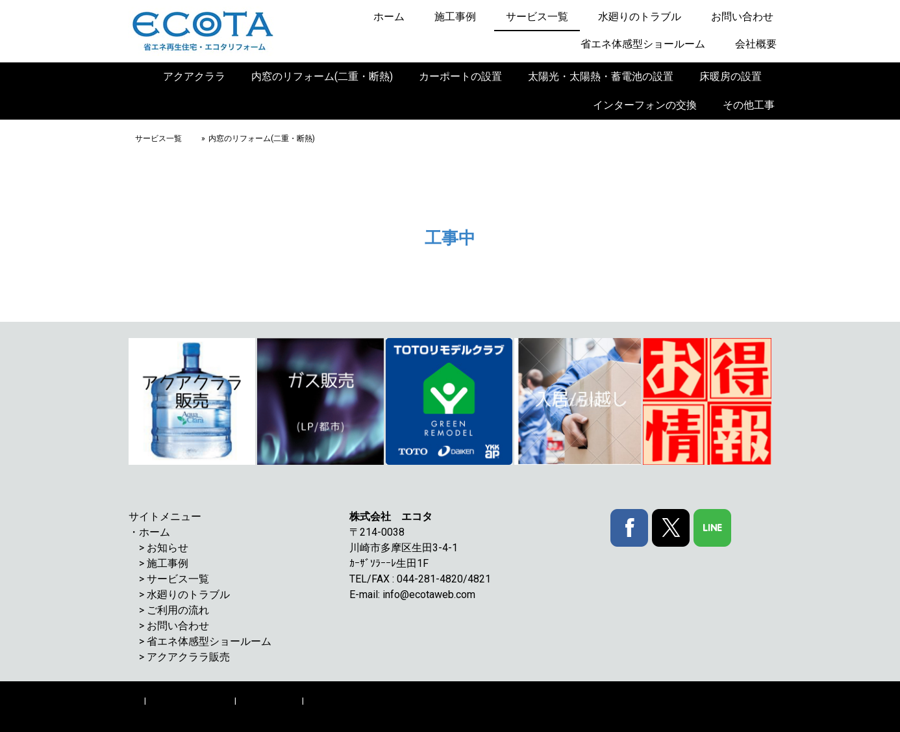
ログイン (758, 713)
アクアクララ (194, 76)
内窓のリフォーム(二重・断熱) (322, 76)
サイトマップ (331, 700)
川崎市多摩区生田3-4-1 (408, 548)
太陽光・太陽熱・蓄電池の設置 (600, 76)
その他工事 (749, 105)
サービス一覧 (537, 16)
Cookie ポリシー (269, 700)
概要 (133, 700)
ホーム (389, 16)
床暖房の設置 (730, 76)
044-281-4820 (430, 579)
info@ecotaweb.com (428, 594)
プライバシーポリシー (190, 700)
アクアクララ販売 (188, 657)
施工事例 (455, 16)
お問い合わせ (742, 16)
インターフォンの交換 (645, 105)
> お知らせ (163, 548)
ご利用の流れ (178, 610)
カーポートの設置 (460, 76)
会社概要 (756, 44)
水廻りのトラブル (639, 16)
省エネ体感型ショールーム (643, 44)
